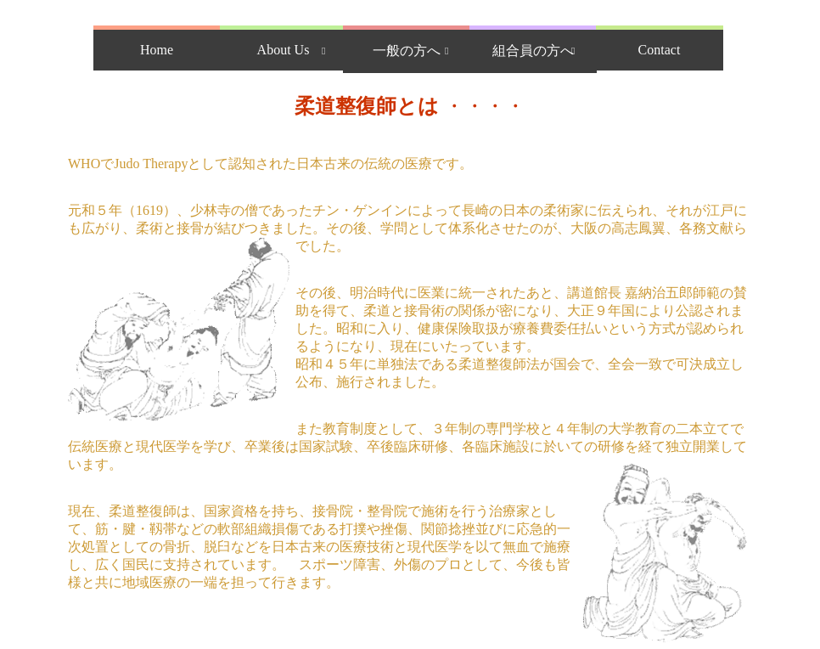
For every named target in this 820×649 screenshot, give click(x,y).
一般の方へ (407, 50)
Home (156, 49)
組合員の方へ (533, 50)
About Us (283, 49)
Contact (659, 49)
